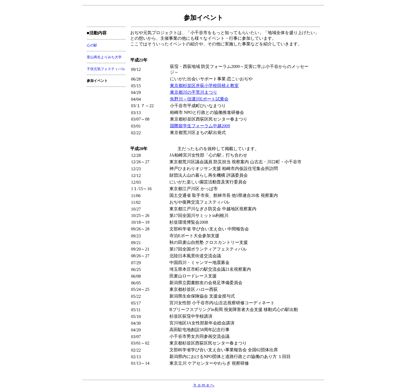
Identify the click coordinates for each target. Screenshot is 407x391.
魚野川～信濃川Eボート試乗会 (199, 99)
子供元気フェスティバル (106, 69)
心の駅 (92, 45)
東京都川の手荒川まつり (193, 92)
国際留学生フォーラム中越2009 (200, 126)
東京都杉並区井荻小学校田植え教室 (204, 85)
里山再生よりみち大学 (104, 57)
